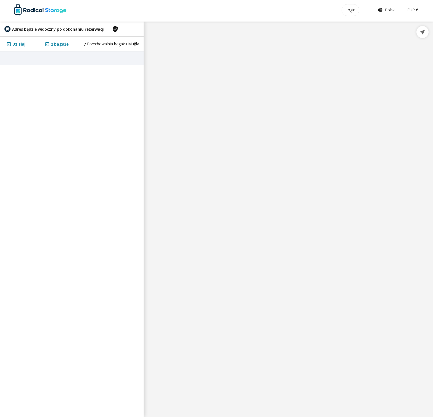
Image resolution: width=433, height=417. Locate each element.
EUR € (412, 9)
